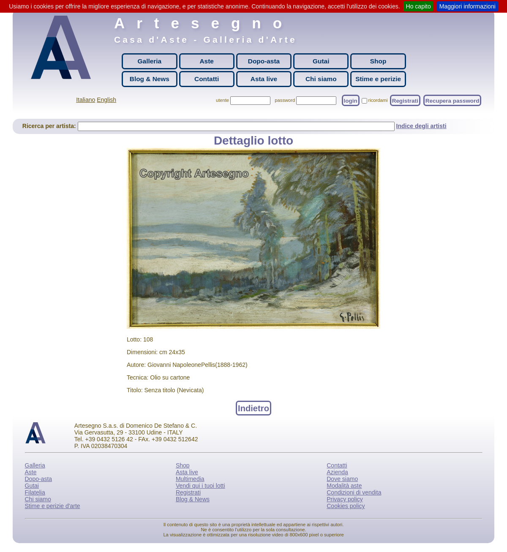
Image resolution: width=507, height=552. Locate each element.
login (350, 100)
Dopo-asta (264, 61)
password (285, 100)
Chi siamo (321, 78)
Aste (206, 61)
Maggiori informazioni (467, 6)
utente (222, 100)
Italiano (85, 99)
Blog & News (149, 78)
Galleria (149, 61)
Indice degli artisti (421, 126)
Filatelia (35, 492)
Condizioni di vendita (354, 492)
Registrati (405, 100)
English (106, 99)
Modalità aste (344, 485)
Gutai (321, 61)
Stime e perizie (378, 78)
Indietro (253, 408)
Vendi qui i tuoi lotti (200, 485)
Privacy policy (345, 499)
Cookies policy (346, 506)
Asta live (264, 78)
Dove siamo (342, 478)
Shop (378, 61)
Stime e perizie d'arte (52, 506)
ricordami (378, 100)
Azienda (337, 472)
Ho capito (418, 6)
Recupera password (452, 100)
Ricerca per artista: (50, 126)
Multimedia (190, 478)
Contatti (206, 78)
